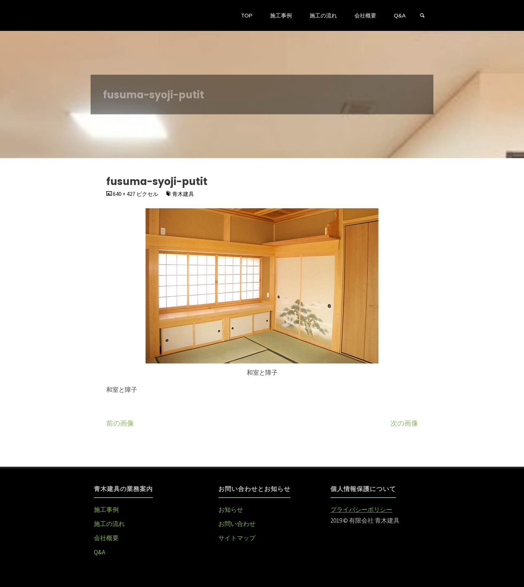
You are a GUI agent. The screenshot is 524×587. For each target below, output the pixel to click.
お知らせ (230, 510)
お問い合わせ (236, 524)
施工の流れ (109, 524)
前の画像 (120, 423)
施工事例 (106, 510)
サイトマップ (236, 538)
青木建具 (183, 193)
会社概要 (106, 538)
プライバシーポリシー (361, 510)
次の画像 (404, 423)
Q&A (99, 552)
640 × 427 (124, 193)
